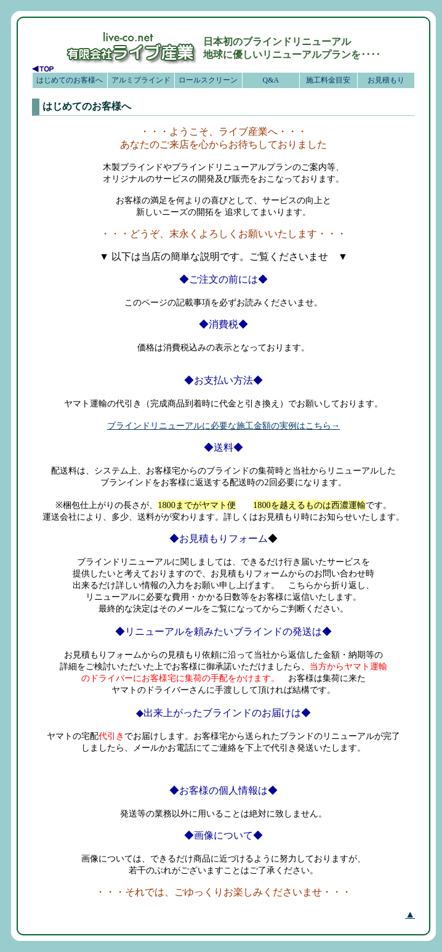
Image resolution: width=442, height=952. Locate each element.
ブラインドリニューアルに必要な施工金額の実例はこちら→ (223, 425)
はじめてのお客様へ (69, 80)
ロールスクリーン (208, 80)
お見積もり (386, 80)
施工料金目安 (328, 80)
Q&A (270, 80)
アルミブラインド (141, 80)
